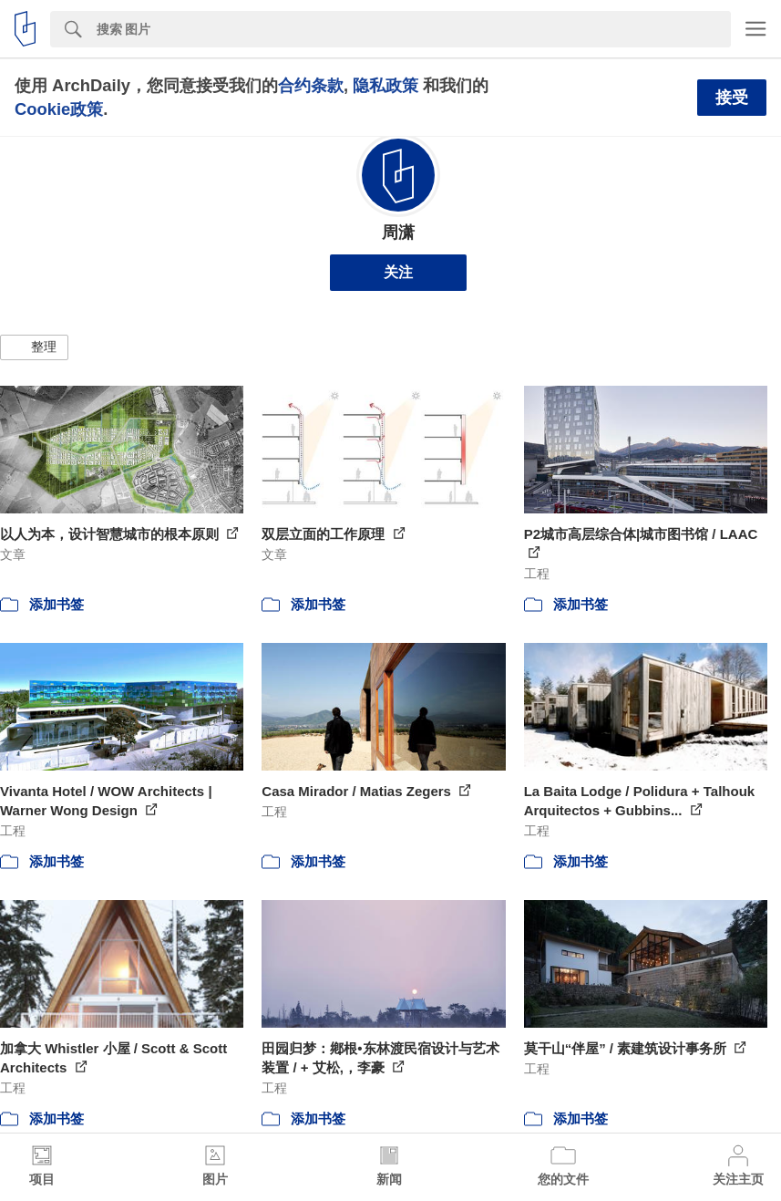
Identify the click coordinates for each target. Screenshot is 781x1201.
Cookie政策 (59, 109)
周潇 (398, 232)
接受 (731, 97)
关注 (398, 272)
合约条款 (311, 85)
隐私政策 (385, 85)
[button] (34, 347)
